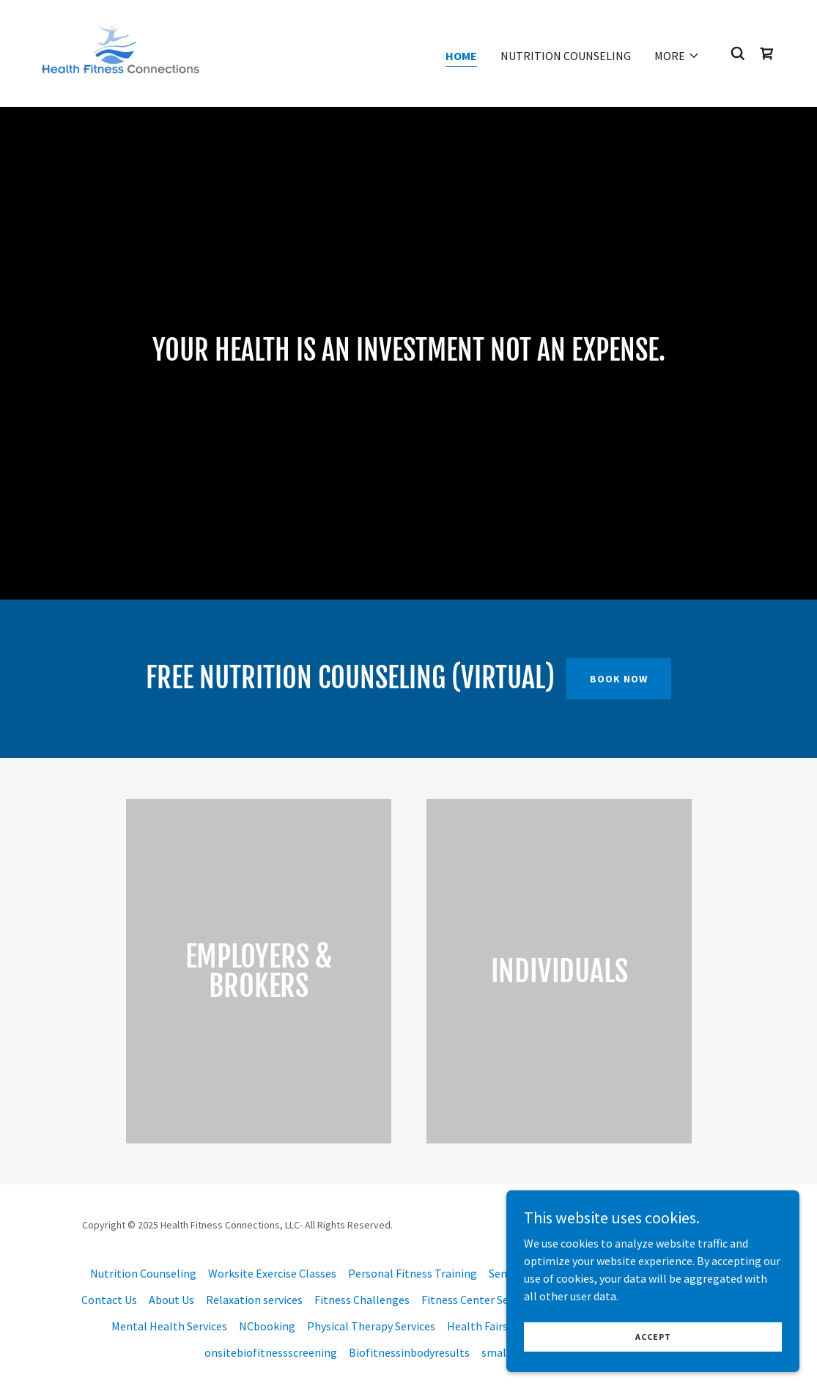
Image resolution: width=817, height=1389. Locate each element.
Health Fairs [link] (477, 1326)
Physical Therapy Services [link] (371, 1326)
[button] (677, 56)
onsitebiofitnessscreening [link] (270, 1352)
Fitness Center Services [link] (479, 1299)
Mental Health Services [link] (169, 1326)
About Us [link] (171, 1299)
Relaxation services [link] (254, 1299)
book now (619, 678)
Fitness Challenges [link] (362, 1299)
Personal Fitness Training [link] (412, 1273)
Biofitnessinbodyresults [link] (409, 1352)
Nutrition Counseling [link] (565, 55)
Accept (653, 1366)
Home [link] (461, 55)
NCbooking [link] (267, 1326)
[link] (119, 52)
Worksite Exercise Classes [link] (272, 1273)
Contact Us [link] (109, 1299)
